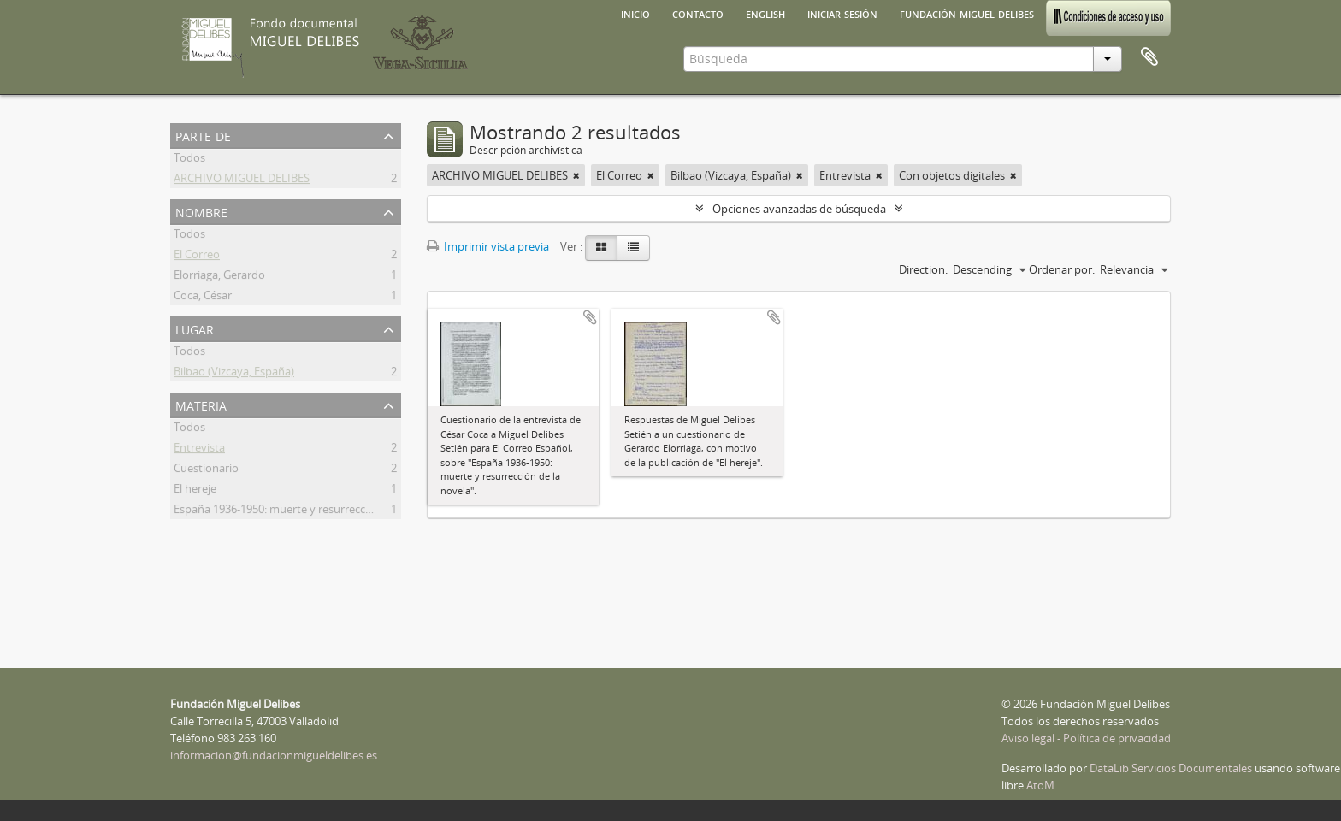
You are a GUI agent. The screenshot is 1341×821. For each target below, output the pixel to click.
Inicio (635, 12)
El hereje (195, 491)
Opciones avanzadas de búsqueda (799, 208)
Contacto (698, 12)
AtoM (1040, 785)
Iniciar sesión (842, 12)
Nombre (201, 210)
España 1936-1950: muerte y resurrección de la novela (309, 511)
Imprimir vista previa (488, 246)
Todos (189, 160)
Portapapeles (1149, 57)
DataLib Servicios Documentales (1171, 768)
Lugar (194, 328)
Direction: (923, 269)
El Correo (197, 256)
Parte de (203, 134)
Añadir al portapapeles (590, 317)
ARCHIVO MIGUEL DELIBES (242, 180)
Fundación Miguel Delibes (967, 12)
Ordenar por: (1062, 269)
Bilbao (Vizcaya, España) (234, 373)
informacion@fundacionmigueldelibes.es (273, 755)
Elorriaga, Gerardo (219, 277)
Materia (201, 404)
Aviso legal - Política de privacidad (1086, 738)
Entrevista (199, 450)
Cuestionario (206, 470)
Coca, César (203, 297)
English (765, 12)
